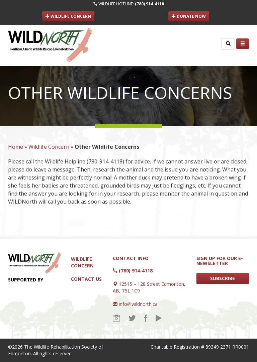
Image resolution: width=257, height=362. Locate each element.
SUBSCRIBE (222, 278)
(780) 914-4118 (149, 4)
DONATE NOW (189, 16)
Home (15, 146)
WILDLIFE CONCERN (68, 16)
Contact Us (86, 279)
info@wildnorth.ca (138, 304)
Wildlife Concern (48, 146)
